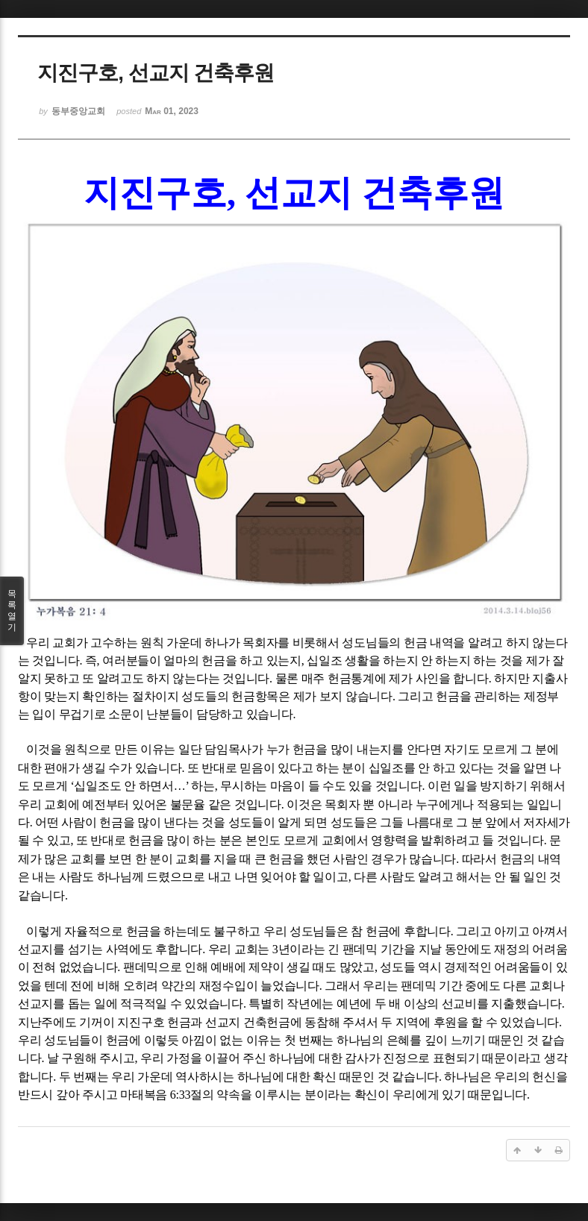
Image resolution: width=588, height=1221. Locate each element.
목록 (11, 610)
